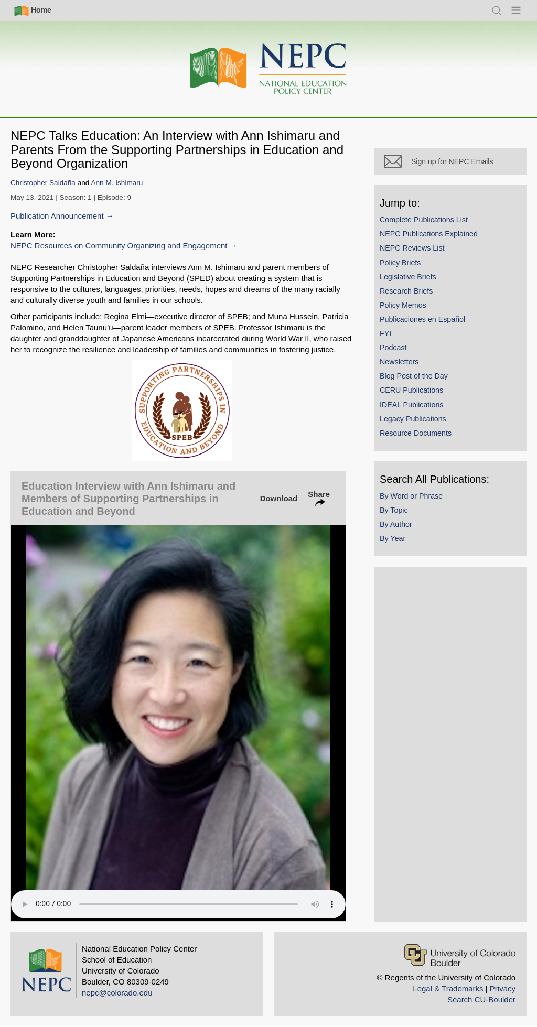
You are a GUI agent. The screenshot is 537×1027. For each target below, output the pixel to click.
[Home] (268, 69)
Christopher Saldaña (43, 183)
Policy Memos (403, 305)
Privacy (502, 988)
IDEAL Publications (411, 405)
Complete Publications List (424, 219)
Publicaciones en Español (422, 319)
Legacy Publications (413, 419)
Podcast (393, 347)
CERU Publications (411, 390)
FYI (385, 333)
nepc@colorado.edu (117, 992)
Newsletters (399, 362)
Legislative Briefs (408, 277)
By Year (392, 538)
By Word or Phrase (411, 496)
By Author (396, 524)
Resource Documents (416, 433)
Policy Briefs (400, 262)
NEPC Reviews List (412, 248)
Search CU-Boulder (481, 999)
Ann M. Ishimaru (117, 183)
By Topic (394, 510)
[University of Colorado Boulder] (459, 955)
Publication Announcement (57, 215)
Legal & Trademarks (448, 988)
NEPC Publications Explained (429, 234)
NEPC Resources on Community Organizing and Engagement (119, 245)
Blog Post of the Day (414, 376)
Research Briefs (406, 291)
